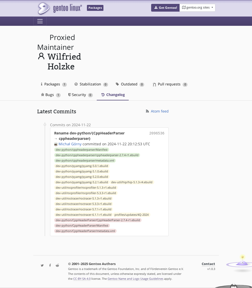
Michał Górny (70, 143)
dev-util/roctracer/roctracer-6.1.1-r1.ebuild (83, 215)
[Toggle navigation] (40, 21)
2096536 (157, 133)
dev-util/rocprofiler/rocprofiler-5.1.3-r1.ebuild (86, 187)
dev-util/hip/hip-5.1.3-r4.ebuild (131, 182)
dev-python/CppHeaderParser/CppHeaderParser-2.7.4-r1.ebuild (98, 220)
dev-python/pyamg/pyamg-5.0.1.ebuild (82, 166)
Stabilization (91, 84)
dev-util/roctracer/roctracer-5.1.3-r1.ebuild (83, 198)
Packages (54, 84)
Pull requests (170, 84)
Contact (208, 264)
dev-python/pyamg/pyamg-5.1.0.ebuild (82, 171)
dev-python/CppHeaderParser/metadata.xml (85, 231)
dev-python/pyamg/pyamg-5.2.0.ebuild (82, 177)
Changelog (113, 94)
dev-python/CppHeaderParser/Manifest (82, 225)
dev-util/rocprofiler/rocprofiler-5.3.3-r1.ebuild (86, 193)
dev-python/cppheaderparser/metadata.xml (85, 160)
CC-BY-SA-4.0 (82, 279)
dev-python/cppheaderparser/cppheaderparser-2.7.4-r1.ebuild (97, 155)
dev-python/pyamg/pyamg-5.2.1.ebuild (82, 182)
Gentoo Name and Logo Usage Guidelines (135, 279)
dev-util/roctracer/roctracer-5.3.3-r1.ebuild (83, 204)
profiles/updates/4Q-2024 (132, 215)
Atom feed (157, 111)
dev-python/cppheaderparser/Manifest (82, 149)
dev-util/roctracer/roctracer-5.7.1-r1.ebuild (83, 209)
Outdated (130, 84)
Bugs (51, 94)
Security (80, 94)
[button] (165, 8)
